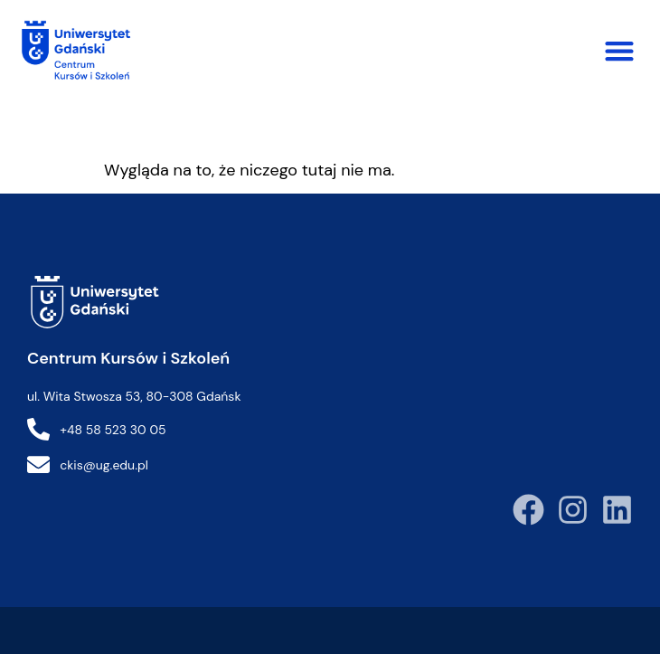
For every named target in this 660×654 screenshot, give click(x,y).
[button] (619, 50)
